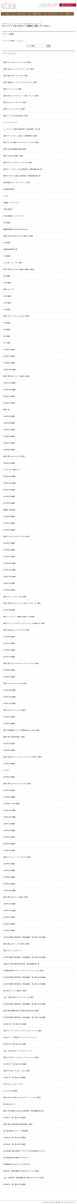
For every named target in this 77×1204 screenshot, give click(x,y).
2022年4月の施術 (9, 636)
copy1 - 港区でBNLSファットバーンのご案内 (18, 997)
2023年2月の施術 (9, 723)
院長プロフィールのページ (12, 950)
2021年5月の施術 (9, 523)
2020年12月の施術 (9, 483)
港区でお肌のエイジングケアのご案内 (16, 630)
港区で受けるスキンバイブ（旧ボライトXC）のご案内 (22, 603)
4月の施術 (6, 336)
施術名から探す (37, 14)
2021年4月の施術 (9, 516)
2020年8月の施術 (9, 449)
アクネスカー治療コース (11, 469)
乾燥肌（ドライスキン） (11, 202)
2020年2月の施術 (9, 403)
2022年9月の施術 (9, 677)
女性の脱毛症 (8, 209)
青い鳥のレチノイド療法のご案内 (14, 990)
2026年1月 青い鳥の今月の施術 (14, 1077)
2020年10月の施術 (9, 476)
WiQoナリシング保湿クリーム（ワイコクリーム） (20, 1037)
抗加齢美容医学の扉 (10, 249)
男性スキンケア (8, 289)
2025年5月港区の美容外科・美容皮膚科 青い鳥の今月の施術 (24, 957)
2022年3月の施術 (9, 610)
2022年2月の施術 (9, 590)
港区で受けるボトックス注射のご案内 (16, 944)
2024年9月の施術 (9, 884)
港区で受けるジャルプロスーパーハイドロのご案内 (21, 663)
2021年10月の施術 (9, 563)
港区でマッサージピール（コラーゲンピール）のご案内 (22, 1030)
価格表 (67, 14)
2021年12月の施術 (9, 576)
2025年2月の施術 (9, 924)
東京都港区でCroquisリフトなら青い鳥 (16, 1164)
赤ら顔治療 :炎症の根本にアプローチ (16, 1157)
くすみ (5, 196)
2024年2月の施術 (9, 830)
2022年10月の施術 (9, 690)
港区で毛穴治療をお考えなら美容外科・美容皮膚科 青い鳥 (23, 1111)
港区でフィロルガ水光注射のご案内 (15, 116)
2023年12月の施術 (9, 817)
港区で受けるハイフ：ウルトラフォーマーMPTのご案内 (22, 757)
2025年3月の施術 (9, 930)
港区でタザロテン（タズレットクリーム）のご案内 (21, 1057)
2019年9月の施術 (9, 363)
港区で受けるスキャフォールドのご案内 (17, 783)
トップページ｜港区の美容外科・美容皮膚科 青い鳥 (21, 129)
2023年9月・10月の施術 (11, 803)
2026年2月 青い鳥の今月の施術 (14, 1117)
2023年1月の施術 (9, 717)
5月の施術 (6, 222)
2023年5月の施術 (9, 763)
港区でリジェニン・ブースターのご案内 (17, 857)
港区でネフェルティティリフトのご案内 (17, 62)
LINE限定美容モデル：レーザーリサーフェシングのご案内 (23, 970)
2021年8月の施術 (9, 550)
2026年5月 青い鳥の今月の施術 (14, 1184)
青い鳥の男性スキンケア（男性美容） (16, 1131)
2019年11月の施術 (9, 383)
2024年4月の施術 (9, 844)
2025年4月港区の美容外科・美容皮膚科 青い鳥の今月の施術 (24, 937)
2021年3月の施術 (9, 503)
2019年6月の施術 (9, 349)
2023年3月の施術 (9, 743)
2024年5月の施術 (9, 850)
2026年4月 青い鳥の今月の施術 (14, 1144)
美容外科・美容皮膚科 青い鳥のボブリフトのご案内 (21, 1171)
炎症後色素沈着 (8, 189)
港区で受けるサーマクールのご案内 (15, 75)
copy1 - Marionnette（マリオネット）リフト (18, 1051)
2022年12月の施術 (9, 703)
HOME (7, 14)
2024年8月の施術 (9, 877)
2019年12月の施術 (9, 389)
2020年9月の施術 (9, 463)
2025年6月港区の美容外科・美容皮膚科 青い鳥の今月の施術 (24, 977)
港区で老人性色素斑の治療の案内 (14, 149)
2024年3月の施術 (9, 837)
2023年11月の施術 (9, 810)
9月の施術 (6, 276)
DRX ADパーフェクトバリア (13, 1084)
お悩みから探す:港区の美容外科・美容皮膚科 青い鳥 (21, 964)
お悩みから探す (22, 14)
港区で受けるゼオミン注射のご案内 (15, 897)
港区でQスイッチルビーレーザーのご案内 (17, 162)
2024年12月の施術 (9, 910)
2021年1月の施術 (9, 490)
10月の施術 (7, 283)
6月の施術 (6, 242)
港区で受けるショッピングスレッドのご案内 (18, 69)
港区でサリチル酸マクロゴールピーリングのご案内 (21, 142)
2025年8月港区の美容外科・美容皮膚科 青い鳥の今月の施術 (24, 1004)
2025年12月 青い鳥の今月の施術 (14, 1064)
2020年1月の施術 (9, 396)
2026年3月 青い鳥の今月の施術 (14, 1137)
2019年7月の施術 (9, 356)
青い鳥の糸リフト (9, 1104)
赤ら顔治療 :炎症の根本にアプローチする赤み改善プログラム (24, 1151)
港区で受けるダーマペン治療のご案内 (16, 376)
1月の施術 (6, 309)
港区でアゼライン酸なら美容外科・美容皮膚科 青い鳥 (21, 176)
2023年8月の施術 (9, 797)
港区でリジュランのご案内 (12, 89)
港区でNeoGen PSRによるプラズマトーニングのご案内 (22, 1097)
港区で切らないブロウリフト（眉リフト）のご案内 (21, 96)
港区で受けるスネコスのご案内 (14, 456)
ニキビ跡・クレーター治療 (12, 263)
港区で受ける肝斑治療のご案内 (14, 737)
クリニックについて (53, 14)
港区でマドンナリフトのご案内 (14, 109)
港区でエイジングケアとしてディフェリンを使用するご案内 (24, 623)
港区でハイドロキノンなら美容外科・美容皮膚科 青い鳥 (22, 169)
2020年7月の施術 (9, 443)
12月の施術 (7, 303)
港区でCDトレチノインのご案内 (14, 710)
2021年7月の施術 (9, 543)
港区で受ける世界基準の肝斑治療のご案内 (17, 1124)
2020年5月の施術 (9, 429)
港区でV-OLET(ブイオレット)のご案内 (16, 1071)
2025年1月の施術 (9, 917)
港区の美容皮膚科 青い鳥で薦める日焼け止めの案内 (21, 1010)
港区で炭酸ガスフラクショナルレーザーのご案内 (20, 82)
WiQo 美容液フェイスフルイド (13, 216)
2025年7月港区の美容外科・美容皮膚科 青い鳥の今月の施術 (24, 984)
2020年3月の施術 (9, 416)
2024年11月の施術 (9, 904)
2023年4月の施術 (9, 750)
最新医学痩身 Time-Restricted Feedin (16, 229)
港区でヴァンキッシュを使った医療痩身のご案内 (20, 136)
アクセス (6, 770)
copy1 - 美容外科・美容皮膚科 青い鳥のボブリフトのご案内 (23, 1177)
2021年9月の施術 (9, 556)
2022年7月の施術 (9, 657)
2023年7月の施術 (9, 790)
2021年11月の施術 (9, 570)
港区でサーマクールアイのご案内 (14, 102)
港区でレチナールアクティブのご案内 (16, 536)
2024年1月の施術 (9, 824)
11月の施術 (7, 296)
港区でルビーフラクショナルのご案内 (16, 316)
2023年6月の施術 (9, 777)
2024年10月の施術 (9, 890)
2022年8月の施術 (9, 670)
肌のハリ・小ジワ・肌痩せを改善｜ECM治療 (18, 616)
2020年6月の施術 (9, 436)
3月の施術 (6, 329)
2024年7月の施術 (9, 870)
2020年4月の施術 (9, 423)
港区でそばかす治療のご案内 (13, 156)
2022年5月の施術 (9, 643)
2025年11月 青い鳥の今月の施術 (14, 1044)
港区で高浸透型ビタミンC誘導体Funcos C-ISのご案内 (21, 730)
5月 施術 (6, 343)
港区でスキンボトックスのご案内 (14, 683)
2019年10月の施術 (9, 369)
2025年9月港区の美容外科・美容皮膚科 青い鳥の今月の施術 (24, 1017)
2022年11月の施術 (9, 697)
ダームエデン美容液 (10, 1091)
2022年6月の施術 (9, 650)
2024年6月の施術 (9, 864)
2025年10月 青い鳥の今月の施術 (14, 1024)
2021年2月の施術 (9, 496)
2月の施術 (6, 323)
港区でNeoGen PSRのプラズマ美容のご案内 (18, 236)
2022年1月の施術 (9, 583)
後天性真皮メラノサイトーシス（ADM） (17, 182)
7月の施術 (6, 256)
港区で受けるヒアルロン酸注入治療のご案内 (18, 269)
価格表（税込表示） (10, 510)
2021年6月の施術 (9, 530)
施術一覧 (6, 409)
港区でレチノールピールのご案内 (14, 596)
